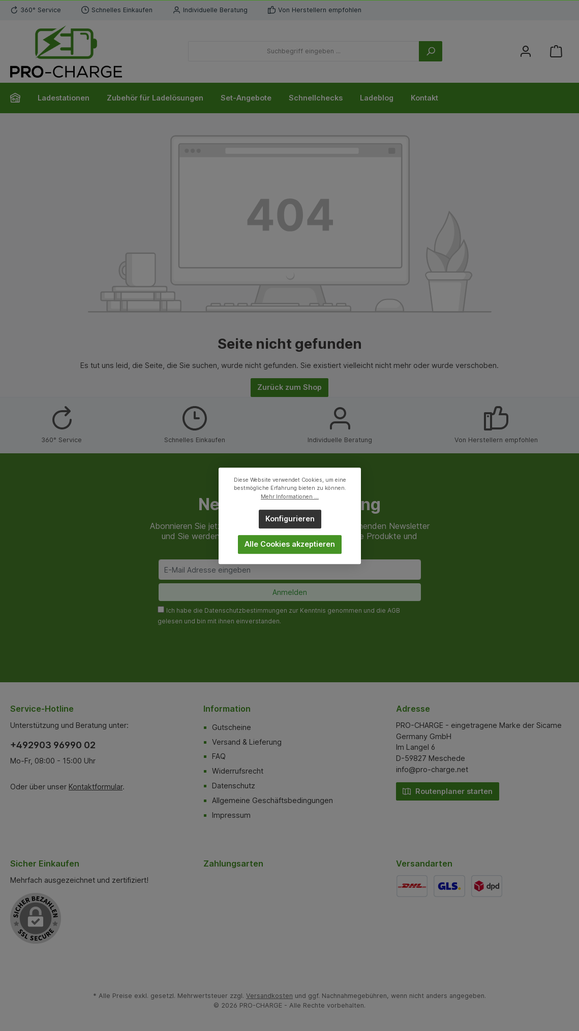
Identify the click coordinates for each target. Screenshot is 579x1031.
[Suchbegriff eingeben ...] (303, 51)
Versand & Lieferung (247, 742)
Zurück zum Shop (289, 387)
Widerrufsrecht (237, 771)
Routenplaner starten (448, 790)
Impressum (231, 815)
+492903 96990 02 (53, 745)
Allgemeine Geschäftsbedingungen (272, 800)
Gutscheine (231, 727)
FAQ (219, 756)
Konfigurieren (289, 518)
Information (227, 709)
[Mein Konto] (525, 51)
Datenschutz (233, 785)
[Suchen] (430, 51)
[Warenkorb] (556, 51)
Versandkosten (269, 996)
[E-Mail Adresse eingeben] (290, 569)
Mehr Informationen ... (290, 496)
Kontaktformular (96, 786)
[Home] (19, 98)
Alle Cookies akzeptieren (290, 544)
